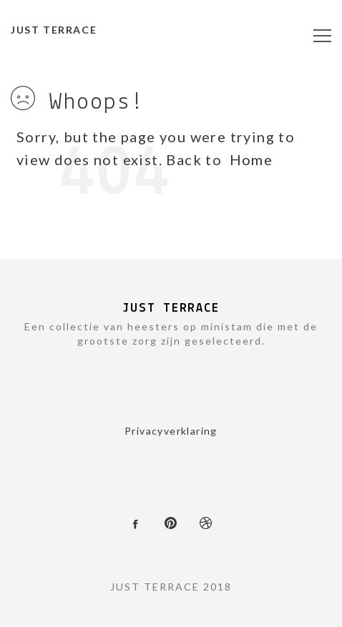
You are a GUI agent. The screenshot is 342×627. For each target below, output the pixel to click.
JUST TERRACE (54, 30)
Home (251, 159)
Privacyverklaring (171, 431)
